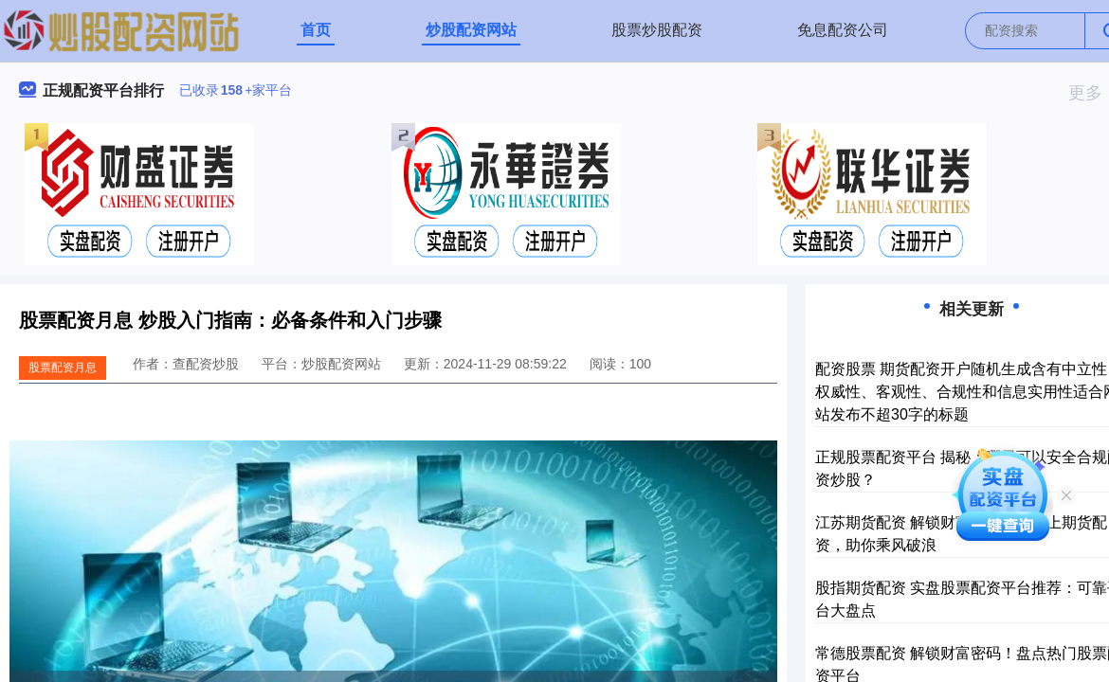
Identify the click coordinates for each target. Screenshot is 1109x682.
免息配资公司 (842, 30)
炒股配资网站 (471, 30)
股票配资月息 (62, 367)
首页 (315, 30)
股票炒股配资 (656, 30)
